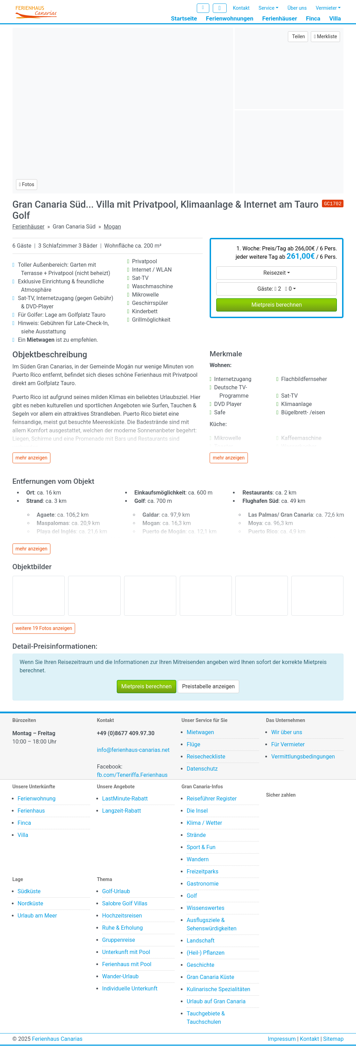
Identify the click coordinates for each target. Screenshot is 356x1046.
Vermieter (326, 8)
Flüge (193, 744)
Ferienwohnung (37, 799)
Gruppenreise (118, 940)
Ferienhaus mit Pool (127, 964)
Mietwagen (200, 732)
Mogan (112, 226)
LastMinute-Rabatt (125, 799)
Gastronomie (203, 884)
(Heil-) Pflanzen (206, 953)
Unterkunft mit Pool (126, 952)
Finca (313, 18)
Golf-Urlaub (116, 891)
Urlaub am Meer (37, 916)
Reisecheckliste (206, 757)
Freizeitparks (202, 872)
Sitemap (333, 1039)
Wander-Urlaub (120, 976)
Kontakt (241, 8)
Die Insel (197, 811)
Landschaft (201, 941)
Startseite (184, 18)
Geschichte (201, 965)
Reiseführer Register (212, 799)
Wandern (198, 859)
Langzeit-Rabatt (121, 811)
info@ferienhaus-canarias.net (133, 750)
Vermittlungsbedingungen (303, 757)
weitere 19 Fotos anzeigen (44, 628)
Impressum (282, 1039)
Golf (192, 896)
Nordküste (30, 903)
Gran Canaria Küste (210, 977)
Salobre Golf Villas (124, 903)
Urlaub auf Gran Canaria (216, 1001)
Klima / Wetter (204, 823)
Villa (335, 18)
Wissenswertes (205, 908)
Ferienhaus (31, 811)
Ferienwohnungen (229, 18)
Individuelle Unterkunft (129, 989)
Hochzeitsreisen (122, 916)
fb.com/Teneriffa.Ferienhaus (132, 775)
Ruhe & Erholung (122, 928)
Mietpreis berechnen (276, 304)
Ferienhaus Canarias (57, 1039)
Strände (196, 835)
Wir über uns (286, 732)
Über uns (297, 8)
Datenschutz (202, 769)
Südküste (29, 891)
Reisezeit (274, 272)
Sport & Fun (201, 847)
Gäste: (274, 288)
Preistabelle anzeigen (208, 686)
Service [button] (267, 8)
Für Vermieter (288, 744)
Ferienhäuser (279, 18)
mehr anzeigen (32, 457)
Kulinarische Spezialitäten (218, 989)
